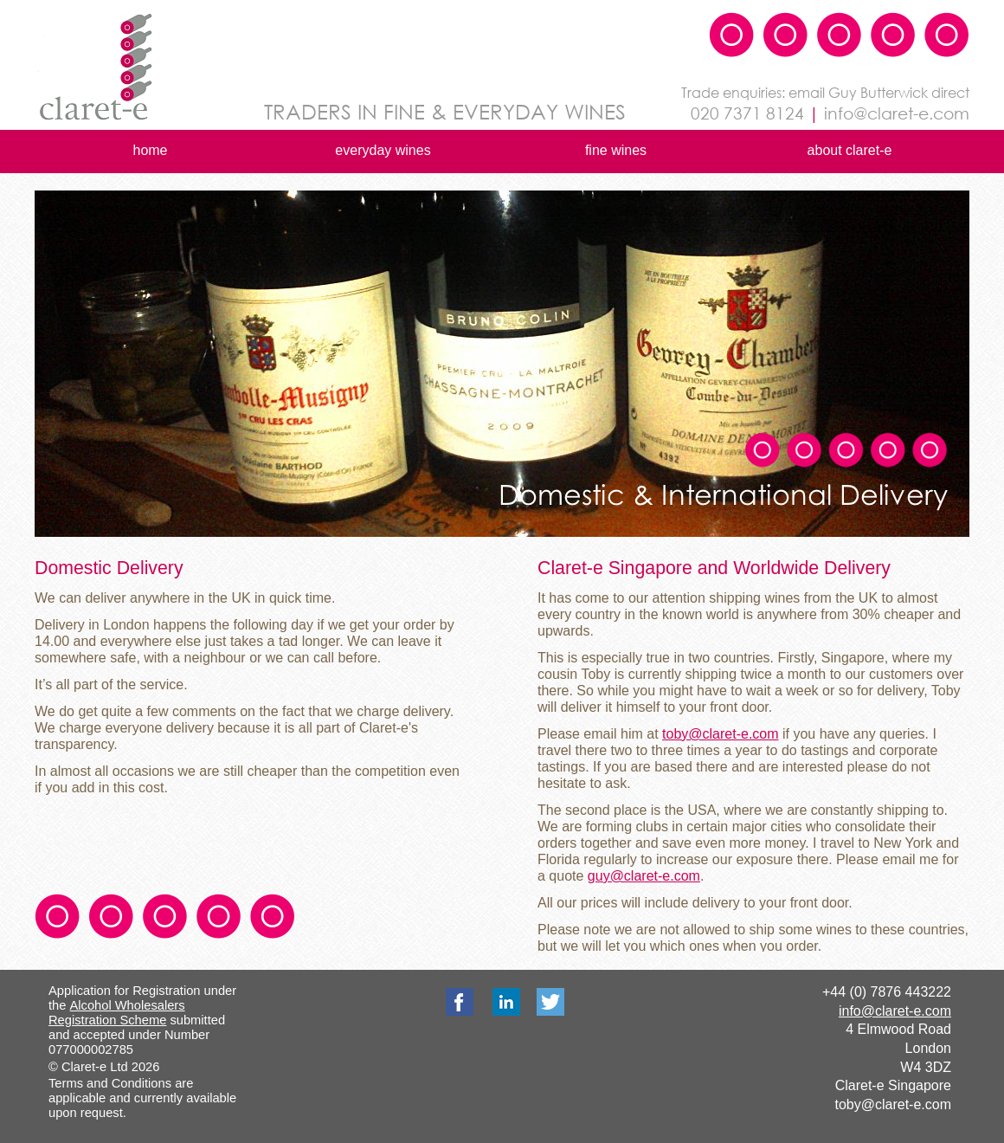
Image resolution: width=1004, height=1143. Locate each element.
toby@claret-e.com (892, 1104)
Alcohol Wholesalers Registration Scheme (116, 1012)
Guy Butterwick (878, 92)
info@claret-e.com (895, 1011)
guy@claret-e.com (644, 876)
